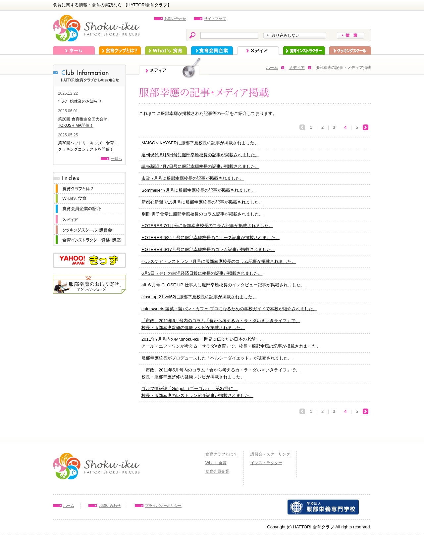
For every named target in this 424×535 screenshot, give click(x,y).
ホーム (74, 50)
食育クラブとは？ (120, 50)
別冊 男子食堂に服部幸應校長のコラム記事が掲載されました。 (202, 214)
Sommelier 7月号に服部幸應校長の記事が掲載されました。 (198, 190)
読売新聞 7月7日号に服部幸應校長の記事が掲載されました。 (200, 166)
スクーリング (350, 50)
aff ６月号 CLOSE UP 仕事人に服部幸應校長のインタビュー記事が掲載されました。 (223, 284)
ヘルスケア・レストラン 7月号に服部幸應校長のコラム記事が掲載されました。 (218, 261)
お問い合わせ (175, 19)
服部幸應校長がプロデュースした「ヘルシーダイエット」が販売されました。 (216, 358)
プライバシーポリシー (163, 506)
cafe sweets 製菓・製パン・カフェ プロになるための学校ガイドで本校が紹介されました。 (229, 308)
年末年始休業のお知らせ (80, 101)
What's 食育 (166, 50)
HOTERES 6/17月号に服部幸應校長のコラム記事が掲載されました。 (208, 249)
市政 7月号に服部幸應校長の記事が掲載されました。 (192, 178)
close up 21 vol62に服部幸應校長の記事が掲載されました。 (199, 296)
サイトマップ (215, 19)
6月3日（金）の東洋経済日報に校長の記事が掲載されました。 (201, 273)
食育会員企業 (212, 50)
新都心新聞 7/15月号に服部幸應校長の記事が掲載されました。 (202, 202)
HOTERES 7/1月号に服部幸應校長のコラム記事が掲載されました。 (207, 225)
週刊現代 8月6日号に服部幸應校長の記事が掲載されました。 (200, 154)
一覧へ (116, 159)
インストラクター (304, 50)
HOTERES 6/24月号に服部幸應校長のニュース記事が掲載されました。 (210, 237)
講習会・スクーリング (270, 454)
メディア (258, 50)
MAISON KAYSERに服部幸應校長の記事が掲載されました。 (200, 142)
